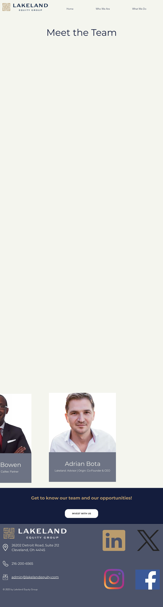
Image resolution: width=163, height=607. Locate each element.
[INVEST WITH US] (81, 513)
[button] (94, 8)
